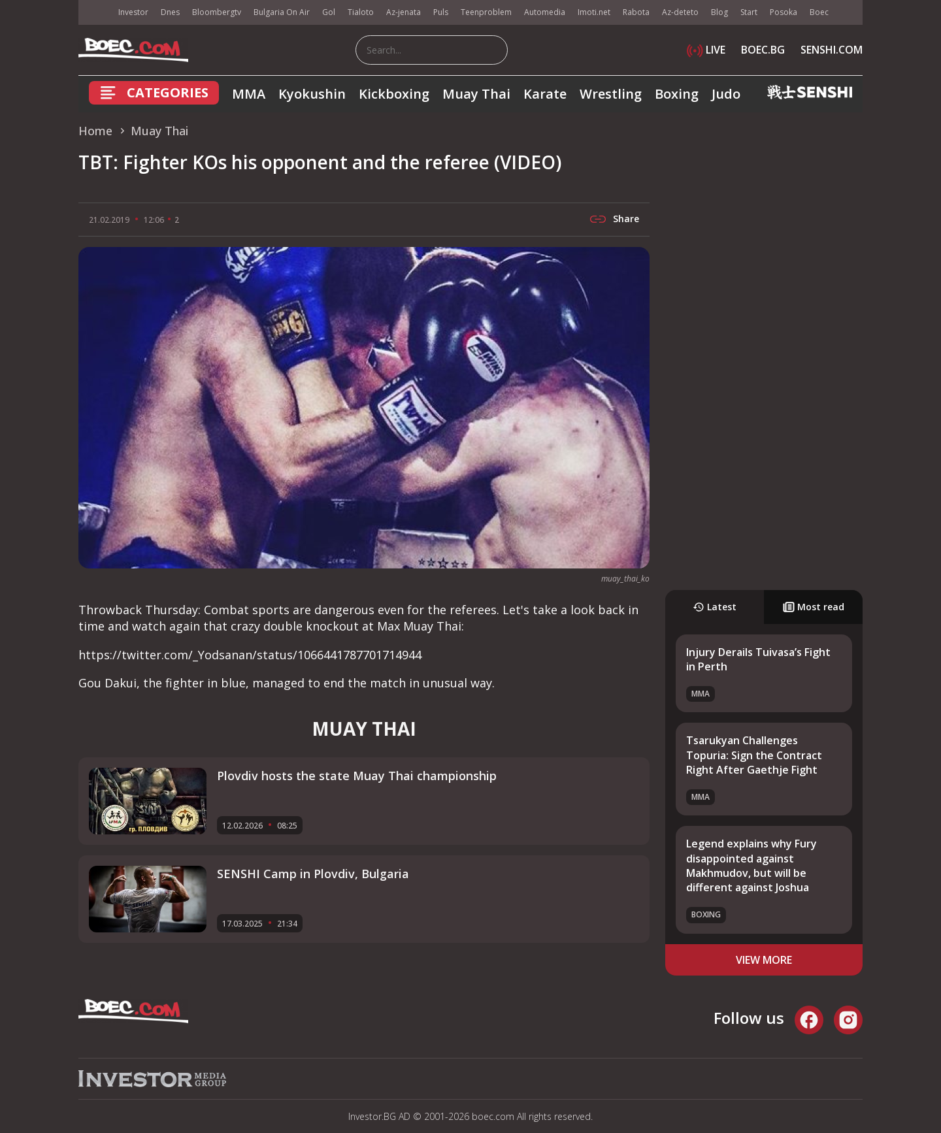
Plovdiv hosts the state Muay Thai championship (357, 775)
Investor (133, 12)
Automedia (544, 12)
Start (748, 12)
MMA (248, 94)
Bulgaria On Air (282, 12)
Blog (719, 12)
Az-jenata (403, 12)
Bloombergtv (216, 12)
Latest (714, 606)
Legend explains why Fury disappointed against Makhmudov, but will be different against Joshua (751, 865)
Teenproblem (486, 12)
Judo (726, 94)
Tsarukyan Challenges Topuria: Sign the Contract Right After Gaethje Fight (754, 755)
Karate (545, 94)
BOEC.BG (763, 49)
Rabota (636, 12)
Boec (819, 12)
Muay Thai (476, 94)
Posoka (783, 12)
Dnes (170, 12)
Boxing (677, 94)
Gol (328, 12)
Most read (813, 606)
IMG (95, 12)
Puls (440, 12)
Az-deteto (680, 12)
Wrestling (611, 94)
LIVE (706, 49)
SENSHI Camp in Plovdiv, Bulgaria (313, 873)
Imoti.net (594, 12)
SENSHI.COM (832, 49)
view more (764, 960)
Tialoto (361, 12)
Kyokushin (312, 94)
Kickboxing (394, 94)
